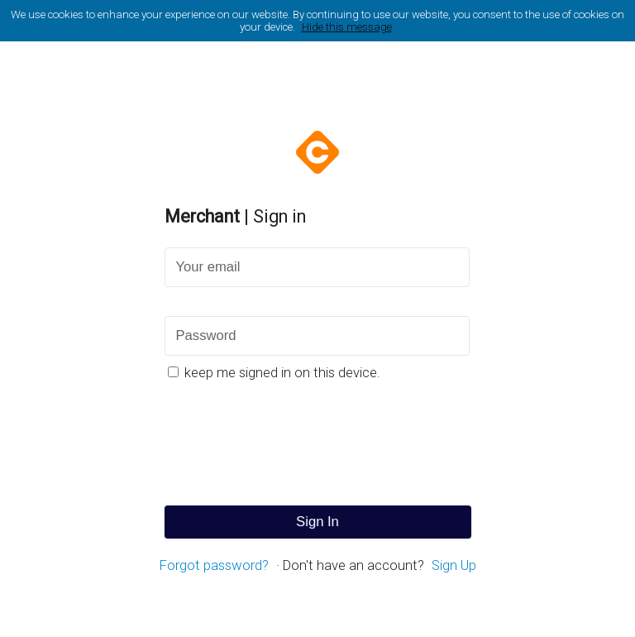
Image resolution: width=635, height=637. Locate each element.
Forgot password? (214, 565)
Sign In (317, 521)
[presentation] (317, 444)
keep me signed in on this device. (282, 373)
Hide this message (347, 27)
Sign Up (454, 565)
